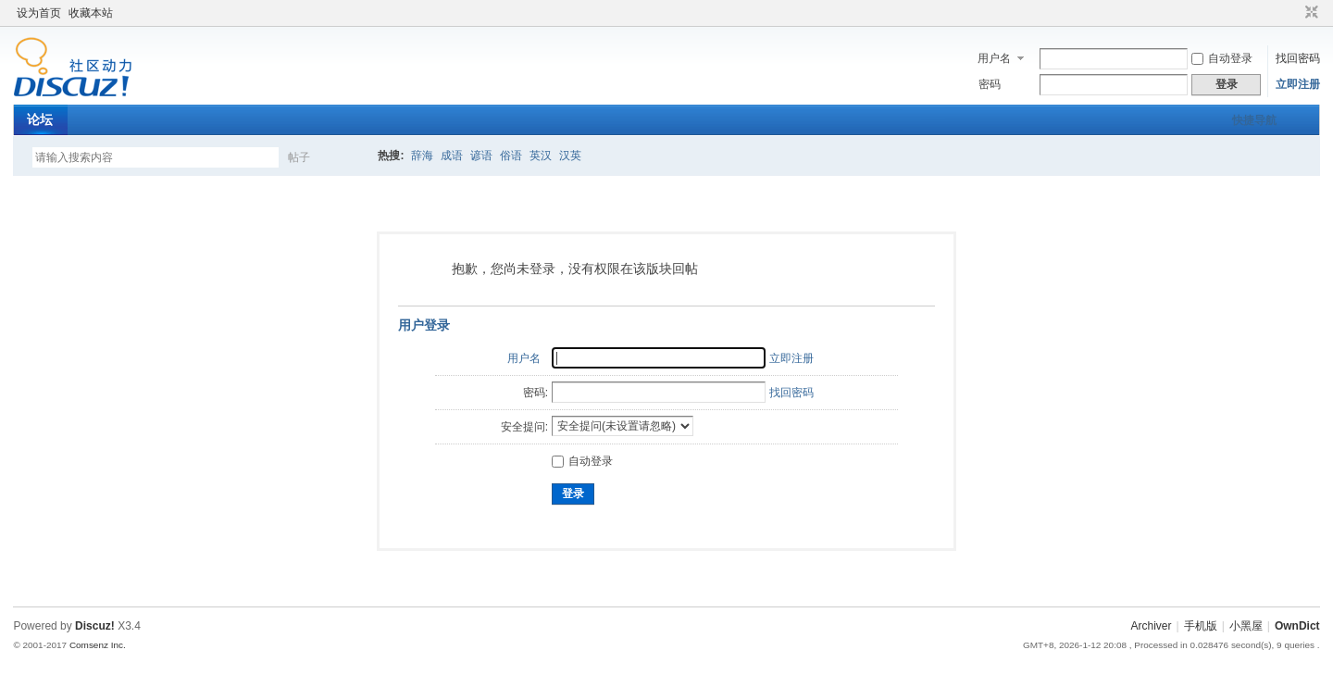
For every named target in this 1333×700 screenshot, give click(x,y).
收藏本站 (91, 12)
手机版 (1200, 625)
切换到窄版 (1309, 13)
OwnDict (1297, 625)
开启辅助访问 (1294, 13)
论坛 (40, 119)
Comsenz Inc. (97, 645)
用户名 (994, 58)
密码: (535, 392)
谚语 (481, 155)
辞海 (422, 155)
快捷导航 (1254, 120)
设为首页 (39, 12)
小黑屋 (1246, 625)
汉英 (570, 155)
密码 (989, 84)
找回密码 (1298, 58)
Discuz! (95, 625)
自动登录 (1221, 58)
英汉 (540, 155)
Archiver (1151, 625)
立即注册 (1298, 84)
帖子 (299, 157)
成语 (452, 155)
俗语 (511, 155)
